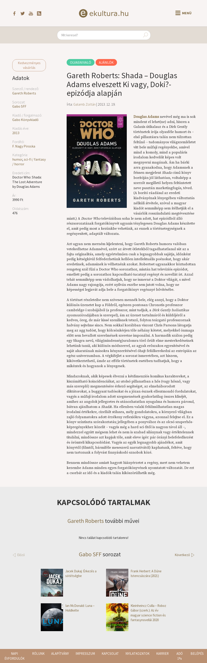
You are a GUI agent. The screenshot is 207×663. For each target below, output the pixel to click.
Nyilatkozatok (137, 653)
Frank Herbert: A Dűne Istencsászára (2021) (134, 573)
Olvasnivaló (80, 62)
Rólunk (38, 653)
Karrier (162, 653)
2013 (15, 133)
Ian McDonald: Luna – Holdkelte (67, 608)
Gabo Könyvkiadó (25, 119)
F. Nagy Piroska (23, 146)
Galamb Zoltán (84, 104)
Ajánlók (106, 62)
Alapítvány (60, 653)
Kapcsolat (110, 653)
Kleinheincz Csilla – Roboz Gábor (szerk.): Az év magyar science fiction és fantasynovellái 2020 (136, 612)
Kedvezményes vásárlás (29, 65)
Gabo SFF (19, 106)
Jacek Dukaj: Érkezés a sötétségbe (68, 573)
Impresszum (85, 653)
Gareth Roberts (24, 93)
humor (17, 159)
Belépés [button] (197, 653)
